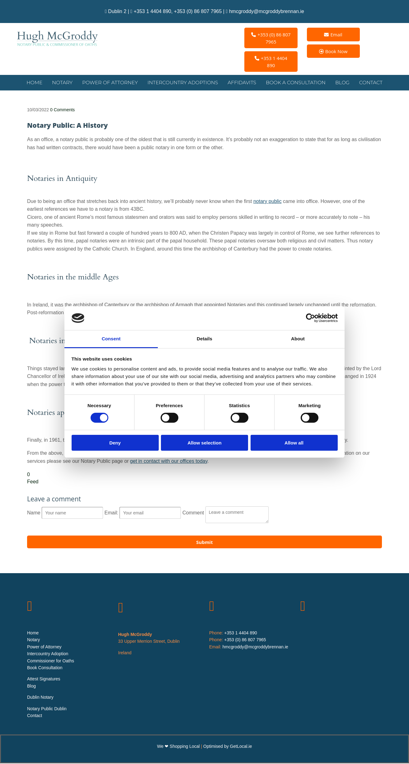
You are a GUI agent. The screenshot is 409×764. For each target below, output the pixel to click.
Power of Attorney (112, 83)
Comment (193, 513)
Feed (32, 482)
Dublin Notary (40, 697)
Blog (340, 83)
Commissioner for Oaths (50, 661)
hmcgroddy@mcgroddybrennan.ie (266, 11)
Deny (115, 442)
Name (34, 513)
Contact (369, 83)
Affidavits (241, 83)
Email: (112, 513)
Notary (64, 83)
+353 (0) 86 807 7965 (198, 11)
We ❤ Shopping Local (179, 746)
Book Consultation (45, 668)
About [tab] (298, 338)
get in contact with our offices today (168, 461)
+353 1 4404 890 (152, 11)
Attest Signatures (43, 679)
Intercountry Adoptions (183, 83)
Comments (62, 110)
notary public (267, 202)
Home (36, 83)
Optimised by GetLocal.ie (227, 746)
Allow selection (204, 442)
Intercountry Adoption (47, 654)
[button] (270, 38)
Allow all (293, 442)
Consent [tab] (111, 338)
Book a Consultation (294, 83)
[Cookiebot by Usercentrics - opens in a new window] (310, 318)
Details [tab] (204, 338)
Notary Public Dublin (47, 709)
